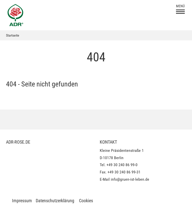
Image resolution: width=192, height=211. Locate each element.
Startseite (12, 35)
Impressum (22, 200)
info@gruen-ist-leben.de (130, 179)
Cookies (86, 200)
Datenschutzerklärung (55, 200)
